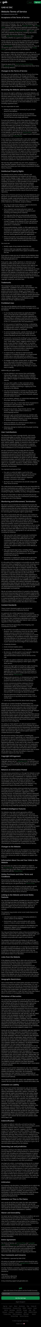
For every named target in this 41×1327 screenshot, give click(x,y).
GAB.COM (13, 31)
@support (22, 1302)
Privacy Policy (8, 46)
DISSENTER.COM (21, 31)
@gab (17, 1302)
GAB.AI (32, 31)
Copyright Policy (27, 25)
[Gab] (4, 2)
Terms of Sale (20, 64)
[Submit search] (37, 1293)
